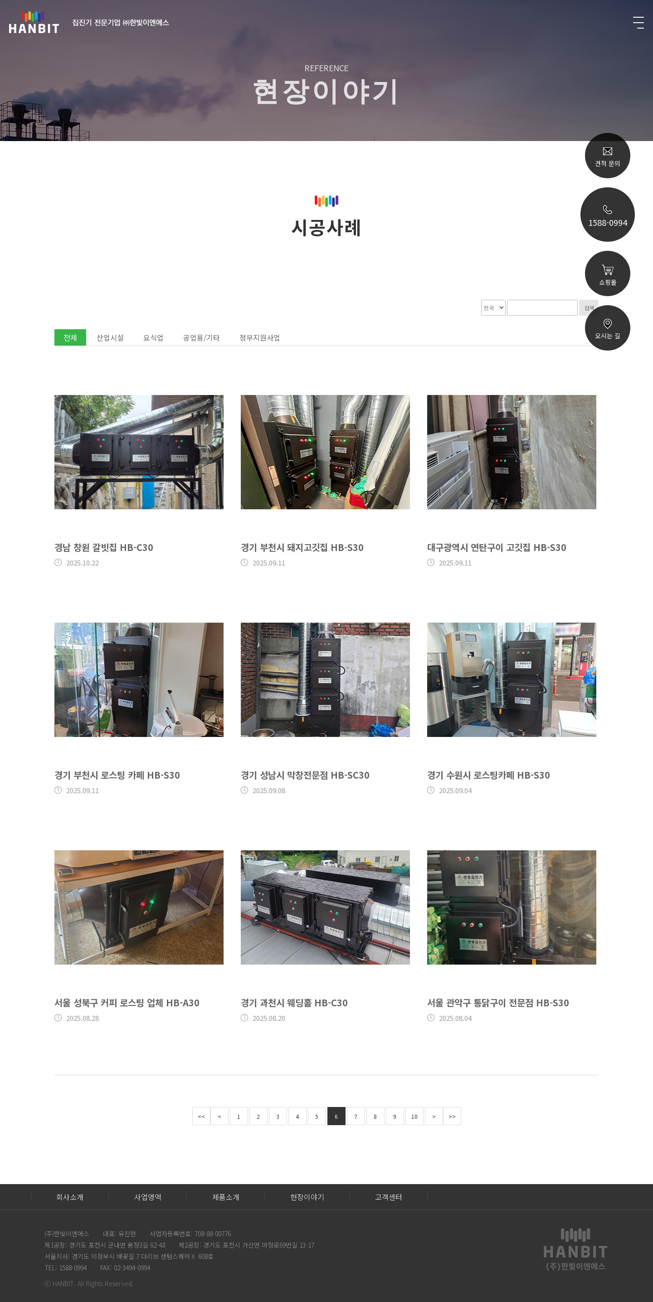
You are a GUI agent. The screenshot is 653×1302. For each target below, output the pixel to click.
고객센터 (388, 1196)
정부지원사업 (259, 337)
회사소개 (69, 1196)
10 (414, 1116)
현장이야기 (307, 1196)
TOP (607, 454)
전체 (70, 337)
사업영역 (147, 1196)
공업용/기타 (201, 337)
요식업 (153, 337)
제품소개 (225, 1196)
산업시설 (110, 337)
